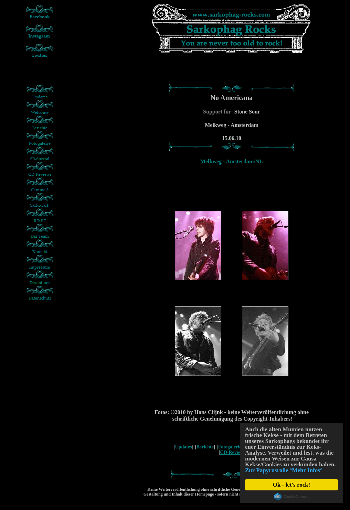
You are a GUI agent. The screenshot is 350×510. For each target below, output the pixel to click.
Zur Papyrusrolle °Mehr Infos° (283, 470)
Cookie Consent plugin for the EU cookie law (291, 496)
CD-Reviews (233, 452)
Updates (183, 446)
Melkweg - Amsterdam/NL (231, 161)
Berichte (205, 446)
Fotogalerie (230, 446)
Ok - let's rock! (291, 484)
